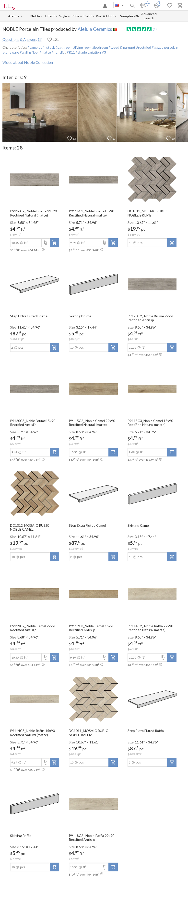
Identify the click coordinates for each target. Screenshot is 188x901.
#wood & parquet (121, 47)
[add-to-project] (54, 242)
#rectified (143, 47)
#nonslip (58, 52)
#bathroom (63, 47)
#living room (82, 47)
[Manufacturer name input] (14, 16)
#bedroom (100, 47)
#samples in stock (41, 47)
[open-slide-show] (34, 179)
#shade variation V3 (91, 52)
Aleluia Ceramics (95, 29)
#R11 (71, 52)
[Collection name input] (35, 16)
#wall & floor (29, 52)
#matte (45, 52)
